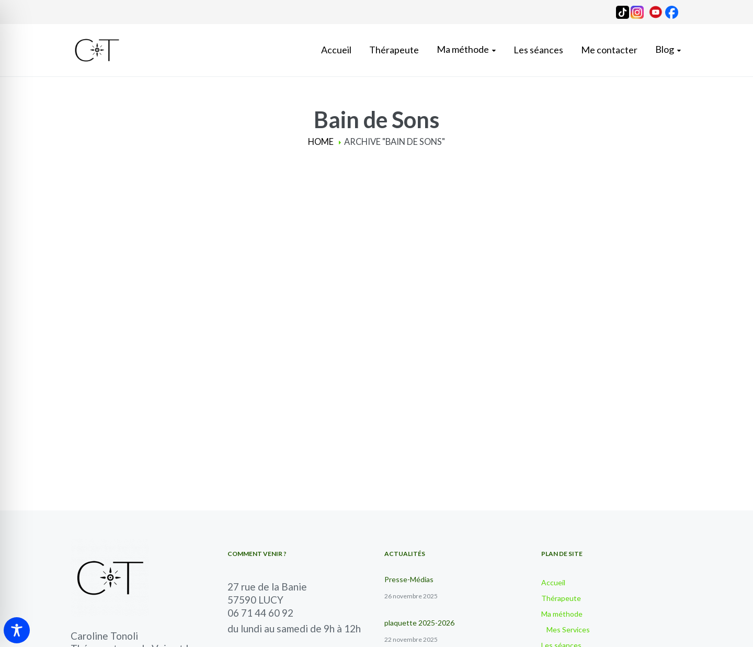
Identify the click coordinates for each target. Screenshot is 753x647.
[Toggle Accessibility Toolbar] (17, 630)
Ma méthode (562, 613)
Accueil (553, 582)
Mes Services (568, 629)
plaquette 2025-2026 (419, 622)
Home (321, 142)
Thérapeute (561, 598)
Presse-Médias (408, 579)
